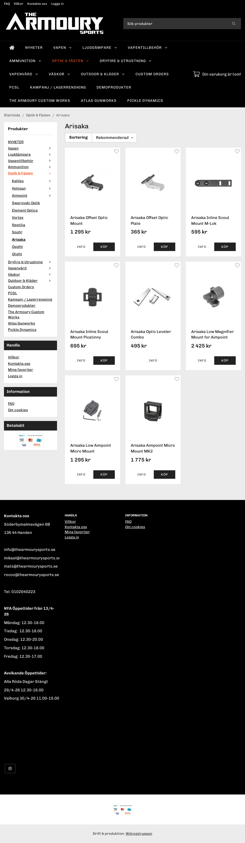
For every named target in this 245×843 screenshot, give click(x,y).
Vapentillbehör (148, 47)
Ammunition (25, 61)
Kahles (32, 181)
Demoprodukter (114, 87)
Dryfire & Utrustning (126, 61)
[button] (104, 247)
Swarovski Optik (26, 203)
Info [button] (81, 247)
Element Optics (25, 210)
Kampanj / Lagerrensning (58, 87)
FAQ (7, 4)
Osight (17, 246)
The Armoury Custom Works (39, 100)
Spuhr (17, 232)
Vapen (62, 47)
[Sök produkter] (174, 23)
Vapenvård (23, 74)
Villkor (18, 4)
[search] (233, 23)
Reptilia (18, 225)
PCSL (14, 87)
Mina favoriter (20, 369)
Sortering (78, 137)
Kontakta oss (37, 4)
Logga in (57, 4)
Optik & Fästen (70, 61)
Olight (17, 254)
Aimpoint (32, 195)
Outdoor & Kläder (103, 74)
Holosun (32, 188)
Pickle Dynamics (145, 100)
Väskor (59, 74)
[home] (12, 47)
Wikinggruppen (139, 833)
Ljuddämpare (99, 47)
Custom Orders (152, 74)
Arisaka (18, 239)
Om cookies (18, 410)
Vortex (17, 217)
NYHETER (34, 47)
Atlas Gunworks (99, 100)
